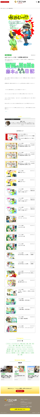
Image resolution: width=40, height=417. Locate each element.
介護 (15, 351)
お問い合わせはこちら (20, 409)
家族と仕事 (8, 351)
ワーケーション (30, 349)
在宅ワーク (13, 349)
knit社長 (32, 353)
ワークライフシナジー (11, 347)
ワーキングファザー (30, 351)
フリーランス (25, 349)
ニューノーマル (19, 349)
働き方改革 (13, 353)
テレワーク (23, 347)
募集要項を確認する (20, 391)
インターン (18, 353)
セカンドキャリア (29, 347)
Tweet (6, 111)
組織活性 (22, 353)
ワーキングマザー (23, 351)
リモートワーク (18, 347)
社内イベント (28, 353)
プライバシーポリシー (4, 413)
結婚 (18, 351)
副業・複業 (8, 349)
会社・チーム (8, 353)
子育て (12, 351)
